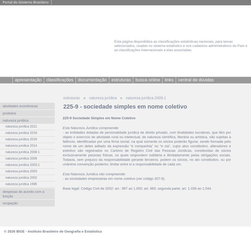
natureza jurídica (103, 98)
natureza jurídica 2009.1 (146, 98)
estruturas (71, 98)
